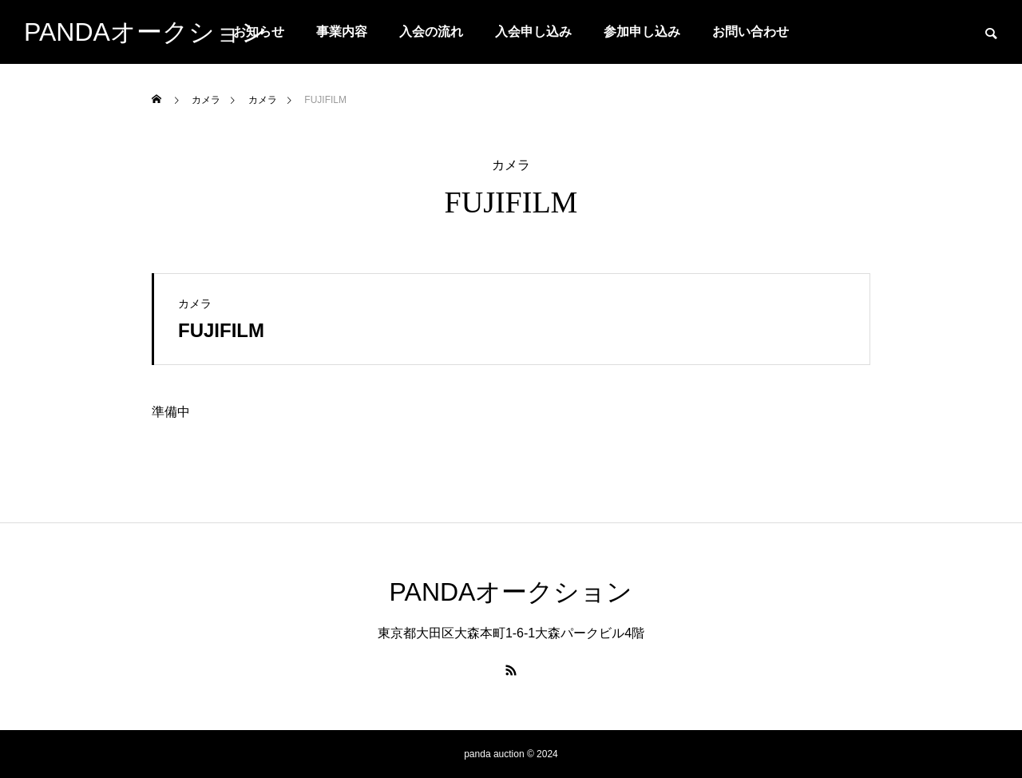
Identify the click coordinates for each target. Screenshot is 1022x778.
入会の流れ (431, 31)
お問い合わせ (750, 31)
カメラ (511, 165)
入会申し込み (533, 31)
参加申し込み (642, 31)
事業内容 (341, 31)
